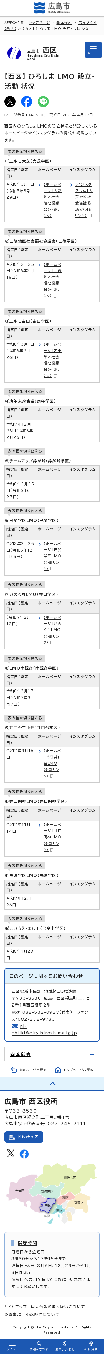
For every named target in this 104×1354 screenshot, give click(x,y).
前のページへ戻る (33, 1069)
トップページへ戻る (78, 1069)
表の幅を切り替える (25, 151)
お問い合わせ (65, 1349)
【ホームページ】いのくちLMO (53, 629)
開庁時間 (27, 1243)
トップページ (39, 22)
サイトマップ (15, 1307)
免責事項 (12, 1314)
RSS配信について (42, 1314)
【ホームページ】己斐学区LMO (53, 556)
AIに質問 (91, 1349)
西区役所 (64, 22)
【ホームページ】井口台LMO (53, 763)
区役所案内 (28, 1137)
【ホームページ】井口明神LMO (53, 837)
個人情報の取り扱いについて (58, 1307)
